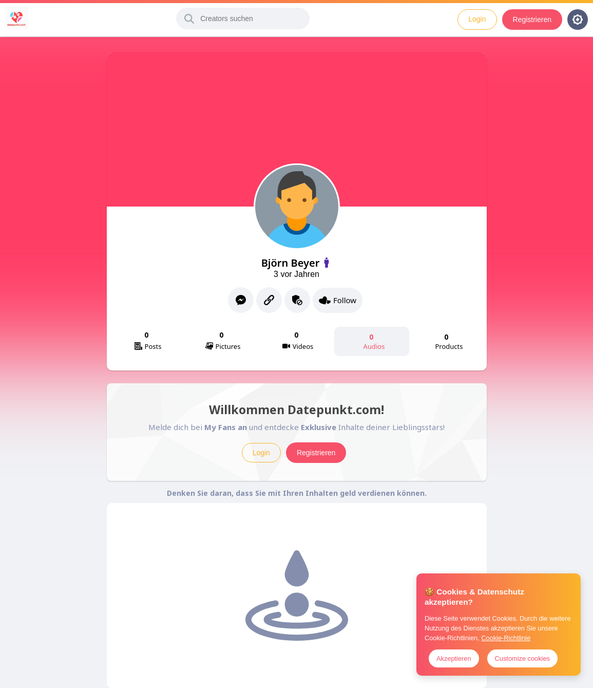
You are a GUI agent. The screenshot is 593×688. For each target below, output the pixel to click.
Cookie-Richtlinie (505, 638)
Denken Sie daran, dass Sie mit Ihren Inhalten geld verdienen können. (297, 493)
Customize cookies (522, 658)
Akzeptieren (453, 658)
